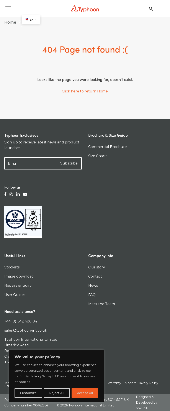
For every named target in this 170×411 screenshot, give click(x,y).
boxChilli (142, 408)
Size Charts (97, 156)
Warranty (114, 383)
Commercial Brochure (107, 147)
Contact (95, 276)
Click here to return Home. (85, 91)
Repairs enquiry (18, 285)
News (93, 285)
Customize (28, 393)
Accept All (85, 393)
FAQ (92, 295)
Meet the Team (101, 304)
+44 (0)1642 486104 (20, 321)
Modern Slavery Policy (141, 383)
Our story (96, 267)
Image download (19, 276)
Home (10, 22)
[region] (56, 376)
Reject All (56, 393)
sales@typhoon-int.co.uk (25, 330)
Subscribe (69, 163)
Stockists (12, 267)
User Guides (14, 295)
